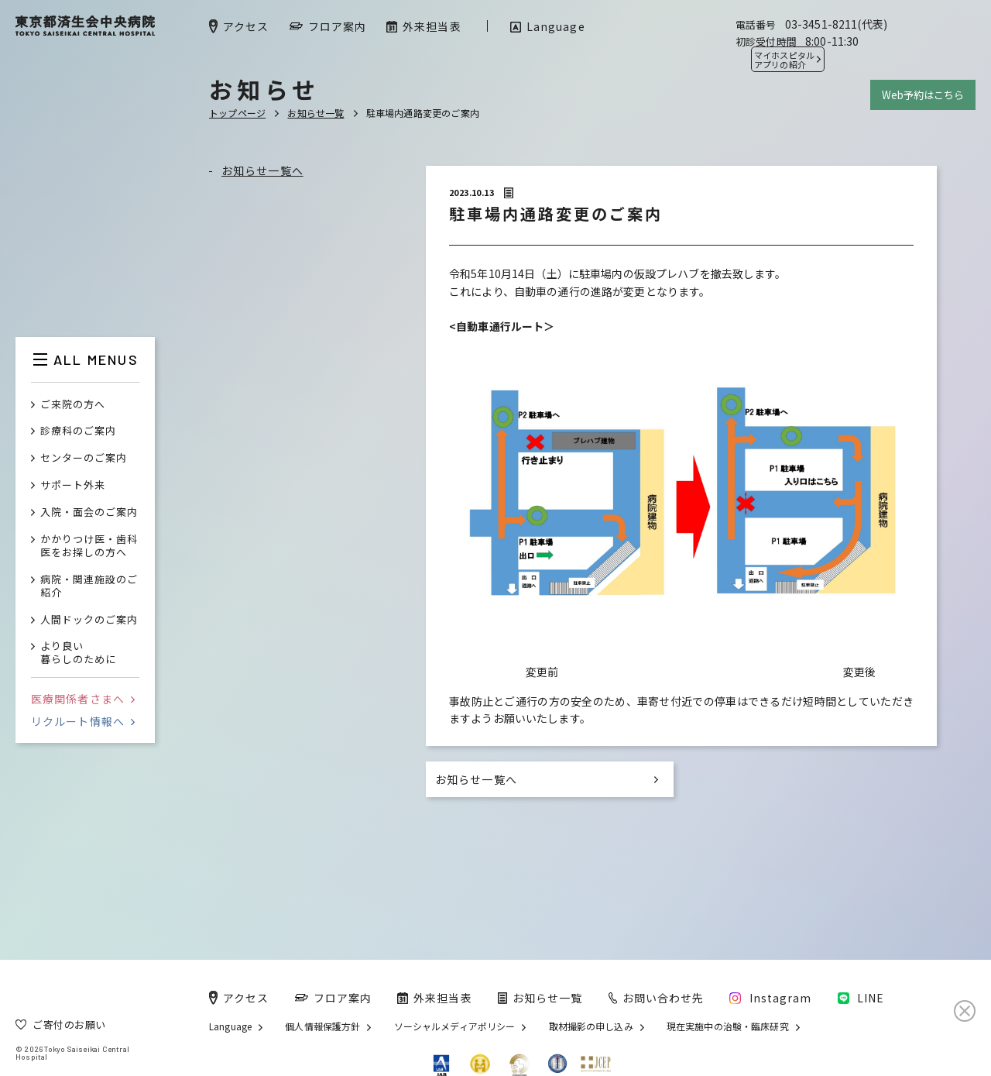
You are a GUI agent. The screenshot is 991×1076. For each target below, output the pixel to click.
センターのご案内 (83, 458)
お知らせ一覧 (315, 112)
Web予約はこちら (923, 95)
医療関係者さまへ (83, 698)
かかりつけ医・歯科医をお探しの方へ (89, 546)
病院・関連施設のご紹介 (89, 586)
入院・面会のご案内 (89, 512)
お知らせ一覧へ (262, 170)
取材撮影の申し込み (591, 1026)
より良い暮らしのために (78, 653)
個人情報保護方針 (322, 1026)
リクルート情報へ (83, 721)
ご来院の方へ (72, 404)
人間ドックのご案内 (89, 620)
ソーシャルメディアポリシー (455, 1026)
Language (230, 1026)
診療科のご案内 (78, 431)
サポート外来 (72, 485)
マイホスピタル (784, 59)
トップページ (237, 112)
